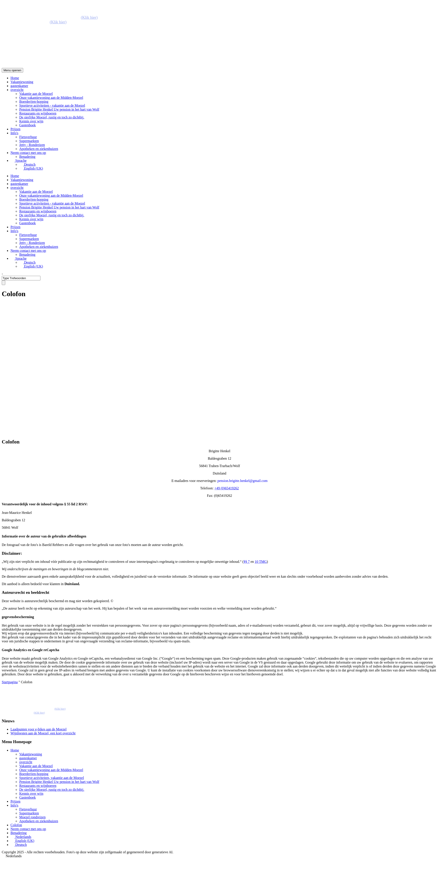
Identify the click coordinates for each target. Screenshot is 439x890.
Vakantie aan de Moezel (36, 94)
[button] (219, 856)
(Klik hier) (89, 17)
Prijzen (15, 129)
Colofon (16, 825)
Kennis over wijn (31, 121)
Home (14, 78)
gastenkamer (19, 86)
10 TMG (261, 561)
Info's (14, 133)
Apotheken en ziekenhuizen (38, 149)
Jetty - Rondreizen (32, 145)
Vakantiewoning (21, 82)
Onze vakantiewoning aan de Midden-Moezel (51, 97)
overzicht (17, 90)
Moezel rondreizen (32, 817)
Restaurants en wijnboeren (37, 113)
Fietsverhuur (28, 137)
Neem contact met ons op (28, 153)
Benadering (27, 156)
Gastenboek (27, 125)
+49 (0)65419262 (226, 488)
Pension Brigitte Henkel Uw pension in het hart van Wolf (59, 109)
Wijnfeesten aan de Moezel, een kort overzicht (42, 733)
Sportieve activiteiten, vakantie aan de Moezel (51, 778)
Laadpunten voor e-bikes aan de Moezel (38, 729)
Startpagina (10, 682)
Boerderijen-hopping (33, 101)
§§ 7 (247, 561)
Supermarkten (29, 141)
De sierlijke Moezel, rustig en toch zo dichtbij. (51, 117)
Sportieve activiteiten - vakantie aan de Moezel (52, 105)
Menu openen (12, 70)
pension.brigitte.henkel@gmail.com (242, 481)
